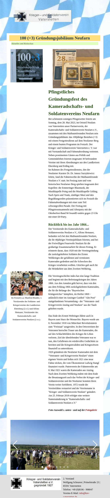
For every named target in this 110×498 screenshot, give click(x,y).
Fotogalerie (91, 410)
